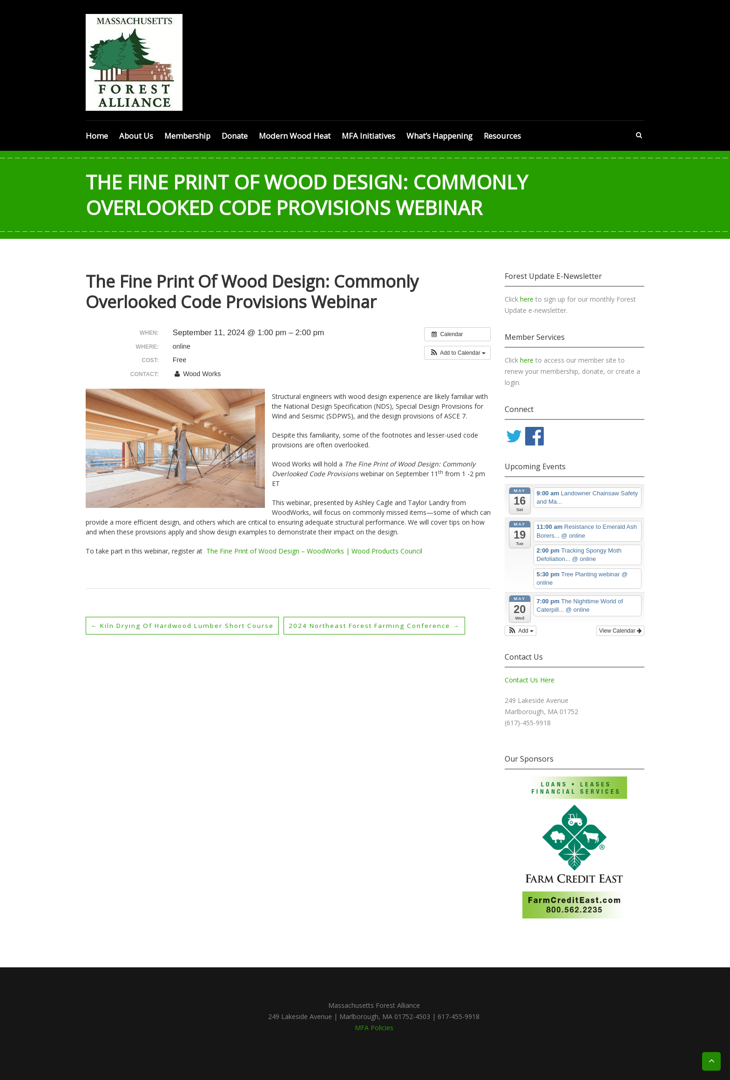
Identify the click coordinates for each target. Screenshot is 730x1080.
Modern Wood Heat (295, 135)
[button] (457, 352)
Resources (502, 135)
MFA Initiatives (368, 135)
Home (97, 135)
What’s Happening (439, 135)
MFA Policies (374, 1027)
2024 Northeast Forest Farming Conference (387, 625)
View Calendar (620, 631)
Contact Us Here (529, 679)
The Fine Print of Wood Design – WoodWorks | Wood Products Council (314, 551)
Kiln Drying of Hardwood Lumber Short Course (187, 625)
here (527, 299)
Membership (187, 135)
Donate (235, 135)
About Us (136, 135)
